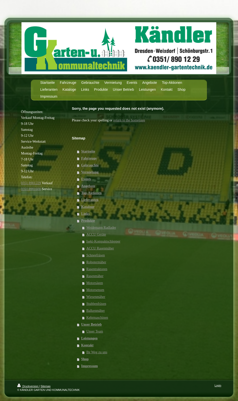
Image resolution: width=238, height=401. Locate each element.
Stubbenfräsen (96, 304)
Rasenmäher (94, 276)
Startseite (88, 151)
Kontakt (87, 345)
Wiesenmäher (95, 297)
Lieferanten (90, 200)
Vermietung (90, 172)
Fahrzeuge (89, 158)
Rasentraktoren (96, 269)
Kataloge (88, 207)
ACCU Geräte (96, 234)
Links (85, 214)
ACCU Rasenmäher (100, 248)
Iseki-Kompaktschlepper (103, 241)
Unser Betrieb (91, 324)
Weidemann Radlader (101, 227)
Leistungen (89, 338)
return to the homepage (129, 120)
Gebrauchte (90, 165)
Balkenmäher (95, 310)
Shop (85, 359)
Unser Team (94, 331)
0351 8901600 (31, 189)
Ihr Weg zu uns (96, 352)
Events (86, 179)
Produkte (88, 221)
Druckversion (28, 386)
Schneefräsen (95, 255)
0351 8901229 (31, 183)
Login (218, 385)
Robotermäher (96, 262)
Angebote (88, 186)
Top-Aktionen (91, 193)
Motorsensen (95, 290)
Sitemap (45, 386)
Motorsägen (94, 283)
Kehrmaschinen (97, 317)
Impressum (89, 366)
